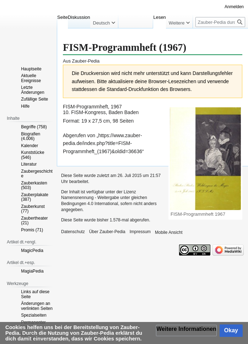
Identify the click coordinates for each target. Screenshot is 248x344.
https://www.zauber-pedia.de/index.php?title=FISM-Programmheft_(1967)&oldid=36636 (102, 143)
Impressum (140, 231)
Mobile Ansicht (168, 232)
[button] (186, 330)
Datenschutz (73, 231)
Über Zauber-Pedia (107, 231)
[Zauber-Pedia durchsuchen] (220, 22)
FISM (69, 106)
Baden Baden (123, 112)
